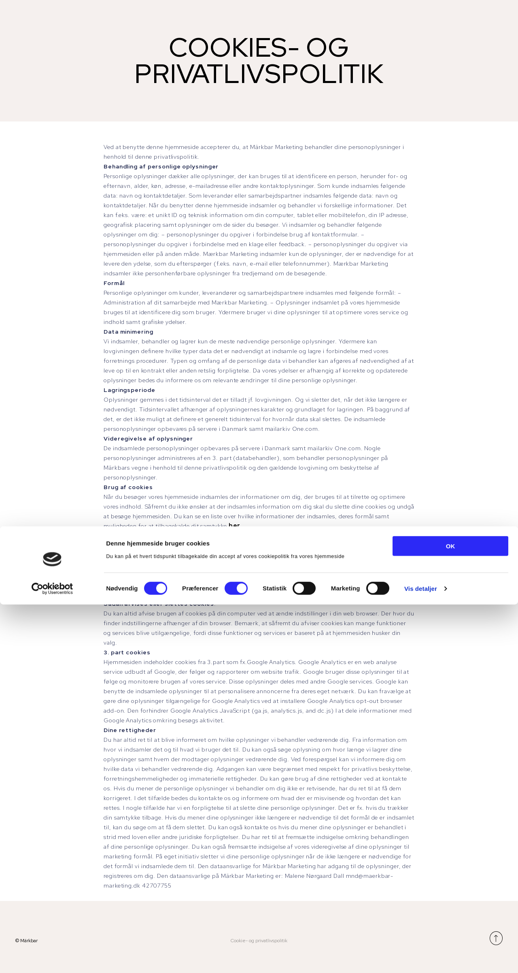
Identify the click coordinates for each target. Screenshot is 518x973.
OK (450, 914)
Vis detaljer (420, 957)
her (235, 526)
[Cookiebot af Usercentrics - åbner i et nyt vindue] (52, 957)
